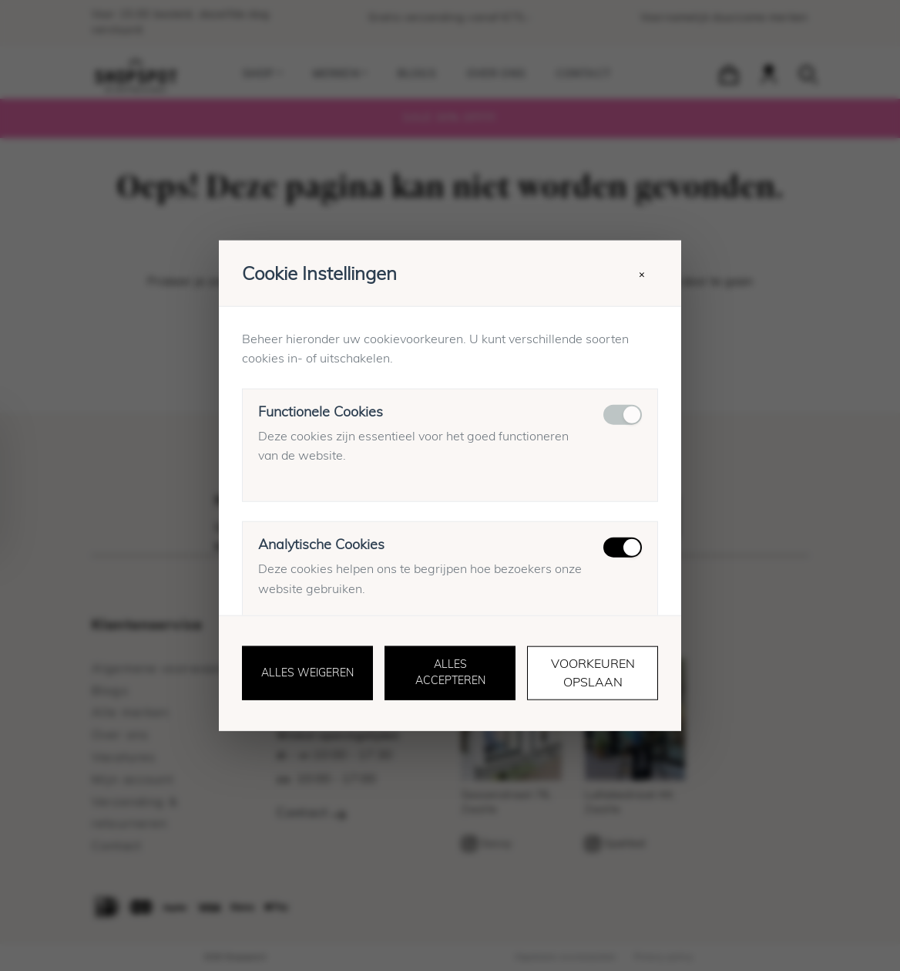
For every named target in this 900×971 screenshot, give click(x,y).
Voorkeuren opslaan (593, 673)
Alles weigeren (307, 673)
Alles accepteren (450, 672)
